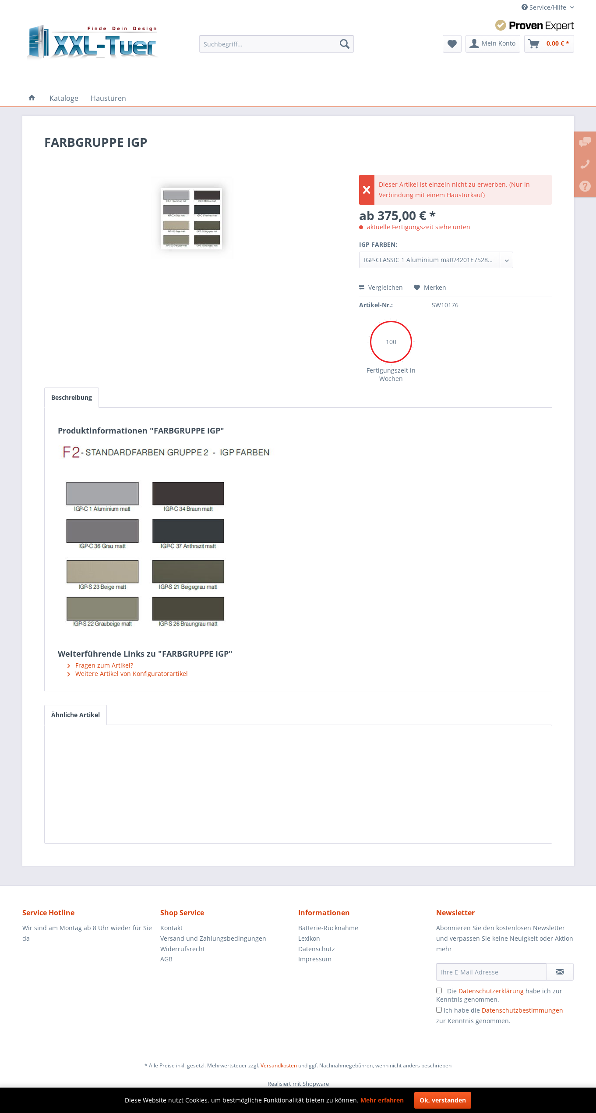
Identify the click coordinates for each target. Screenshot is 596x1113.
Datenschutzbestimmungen (522, 1010)
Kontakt (171, 928)
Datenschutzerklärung (491, 991)
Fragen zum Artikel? (100, 665)
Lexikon (309, 938)
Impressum (315, 959)
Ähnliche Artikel (75, 715)
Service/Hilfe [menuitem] (545, 7)
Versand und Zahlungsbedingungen (213, 938)
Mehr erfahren (382, 1100)
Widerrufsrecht (182, 949)
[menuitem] (276, 44)
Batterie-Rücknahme (328, 928)
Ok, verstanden (443, 1100)
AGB (166, 959)
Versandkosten (279, 1065)
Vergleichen (381, 287)
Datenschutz (316, 949)
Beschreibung (71, 397)
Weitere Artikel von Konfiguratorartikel (127, 673)
